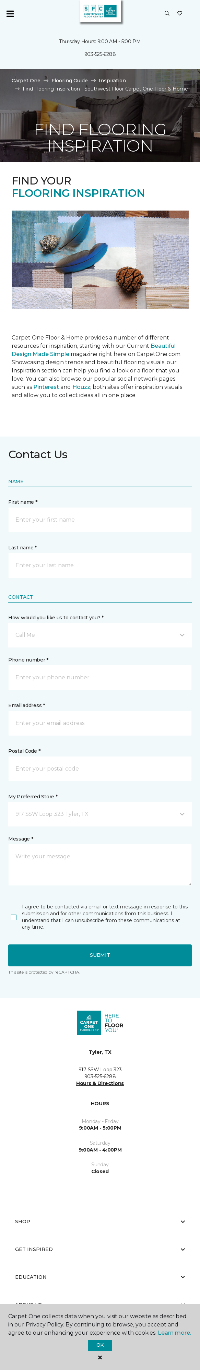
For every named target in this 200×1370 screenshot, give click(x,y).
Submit (100, 955)
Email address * (26, 705)
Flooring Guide (69, 81)
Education (100, 1277)
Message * (20, 838)
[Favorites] (179, 13)
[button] (167, 13)
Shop (100, 1221)
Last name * (22, 547)
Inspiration (112, 81)
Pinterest (46, 387)
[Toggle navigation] (9, 13)
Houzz (81, 387)
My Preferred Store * (32, 796)
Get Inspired (100, 1249)
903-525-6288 (100, 54)
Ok (100, 1345)
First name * (22, 502)
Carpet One (26, 81)
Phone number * (28, 659)
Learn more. (174, 1333)
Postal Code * (24, 751)
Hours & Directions (100, 1083)
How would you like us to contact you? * (56, 617)
